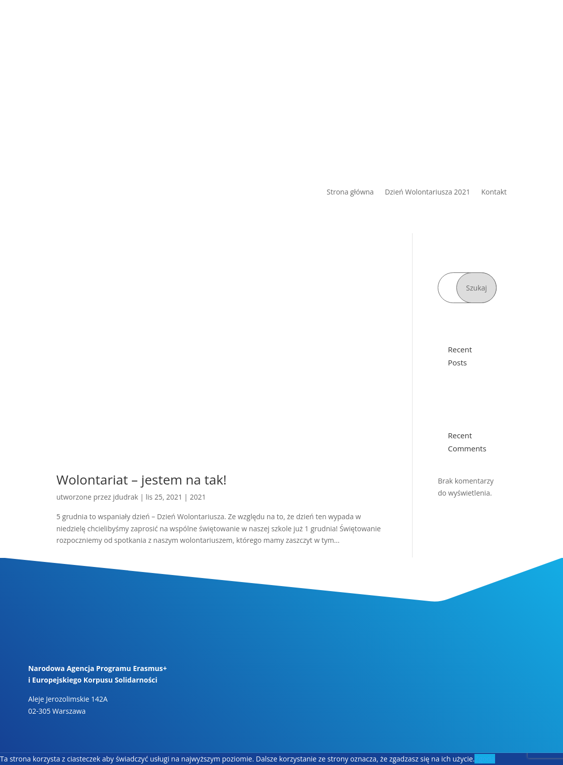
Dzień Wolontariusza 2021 (427, 192)
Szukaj (476, 288)
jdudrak (125, 497)
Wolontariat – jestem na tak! (141, 479)
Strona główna (350, 192)
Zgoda (484, 758)
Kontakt (494, 192)
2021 (198, 497)
